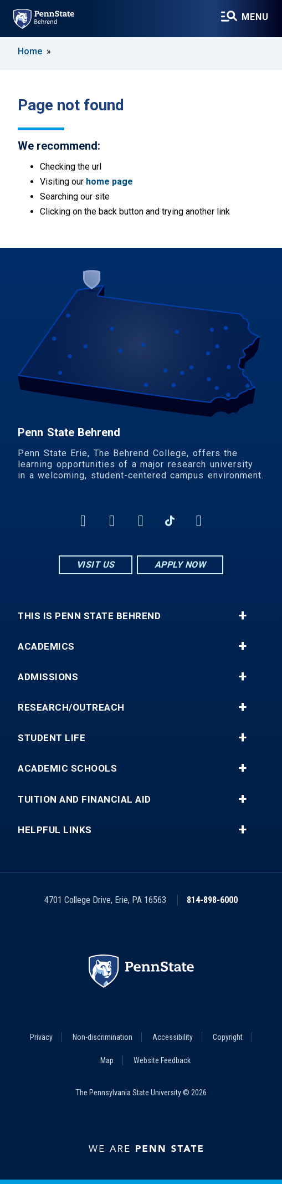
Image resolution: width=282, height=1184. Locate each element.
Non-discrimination (102, 1037)
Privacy (41, 1037)
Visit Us (95, 564)
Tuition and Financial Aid (84, 799)
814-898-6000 (212, 900)
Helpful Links (55, 830)
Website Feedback (162, 1060)
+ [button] (242, 616)
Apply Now (180, 564)
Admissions (48, 677)
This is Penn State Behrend (89, 616)
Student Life (51, 738)
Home (30, 51)
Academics (46, 646)
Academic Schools (67, 768)
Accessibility (172, 1037)
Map (107, 1060)
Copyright (228, 1037)
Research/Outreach (71, 707)
